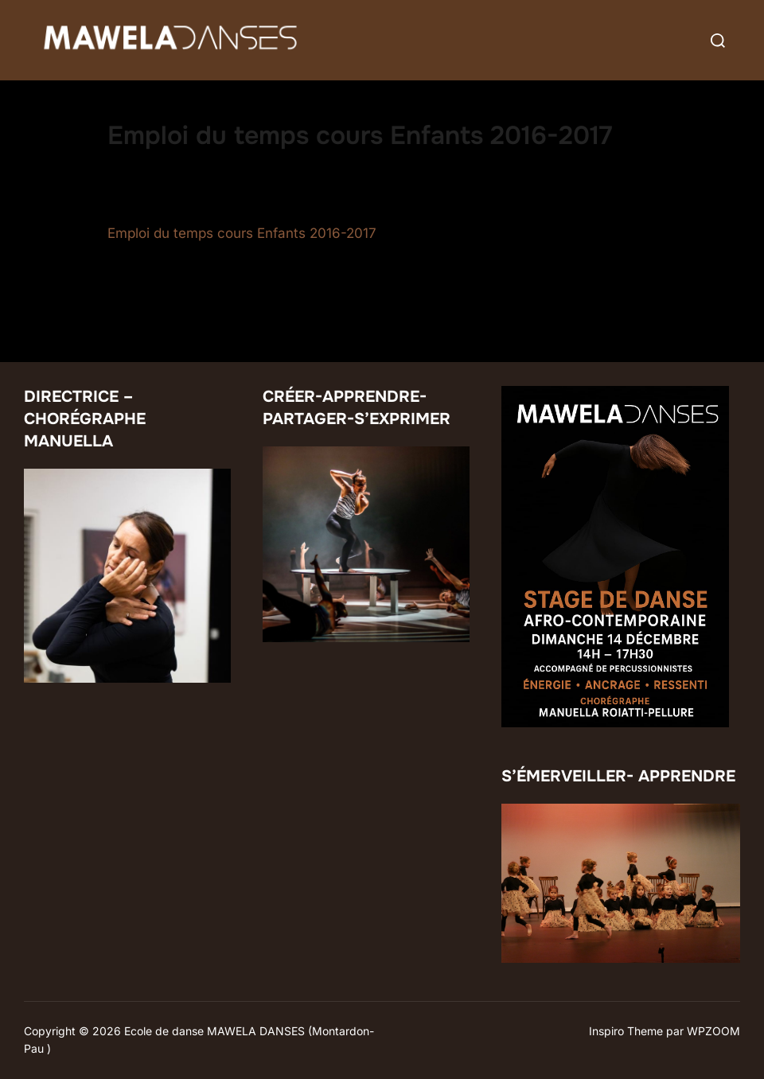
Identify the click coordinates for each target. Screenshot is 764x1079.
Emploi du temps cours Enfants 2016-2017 (241, 233)
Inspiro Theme (626, 1031)
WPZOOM (713, 1031)
